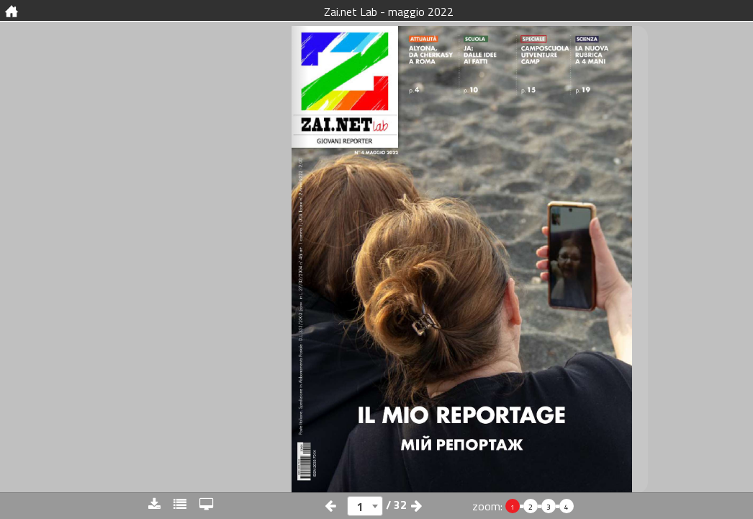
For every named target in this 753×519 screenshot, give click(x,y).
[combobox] (365, 506)
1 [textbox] (360, 506)
